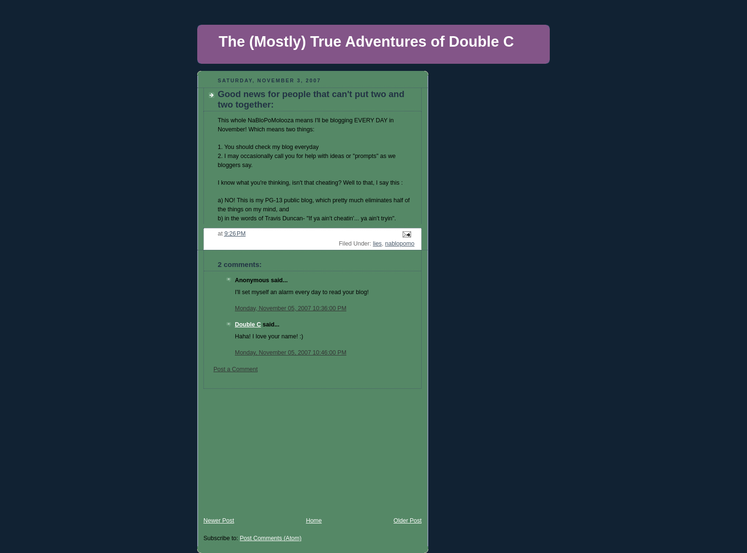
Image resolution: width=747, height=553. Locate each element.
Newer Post (218, 520)
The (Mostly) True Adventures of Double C (366, 41)
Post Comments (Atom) (271, 538)
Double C (248, 324)
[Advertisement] (268, 448)
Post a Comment (235, 369)
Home (314, 520)
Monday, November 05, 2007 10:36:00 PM (290, 308)
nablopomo (399, 243)
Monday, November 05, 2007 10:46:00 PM (290, 352)
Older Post (408, 520)
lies (377, 243)
